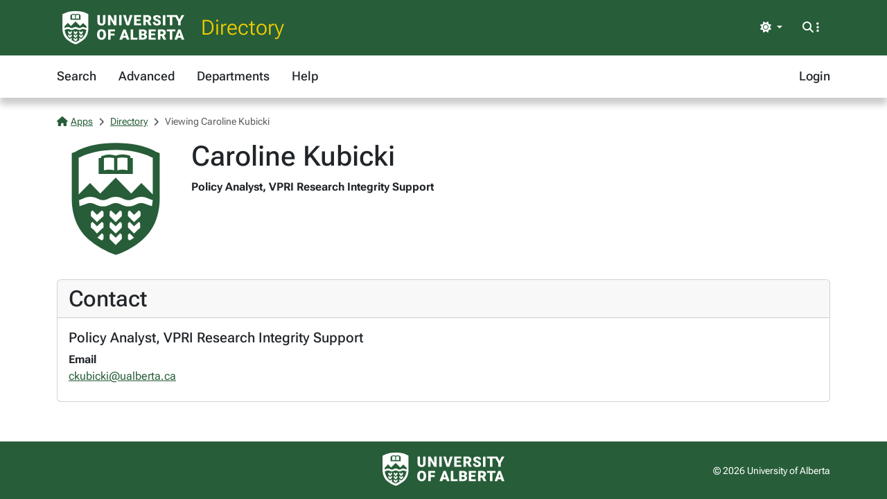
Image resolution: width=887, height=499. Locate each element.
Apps (75, 121)
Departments (233, 76)
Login (814, 76)
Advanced (146, 76)
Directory (242, 27)
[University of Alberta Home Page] (123, 27)
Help (305, 76)
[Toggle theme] (771, 28)
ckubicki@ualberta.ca (122, 376)
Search (76, 76)
